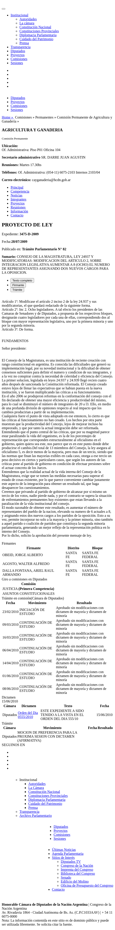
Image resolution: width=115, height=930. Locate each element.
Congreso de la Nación (77, 865)
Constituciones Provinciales (39, 31)
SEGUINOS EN (13, 745)
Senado (66, 877)
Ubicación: (10, 146)
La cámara (26, 23)
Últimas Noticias (64, 850)
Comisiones (19, 59)
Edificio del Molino (75, 881)
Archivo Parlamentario (35, 815)
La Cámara (36, 788)
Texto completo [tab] (22, 280)
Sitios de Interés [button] (63, 857)
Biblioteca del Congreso (78, 873)
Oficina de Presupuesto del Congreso (87, 885)
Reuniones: (10, 165)
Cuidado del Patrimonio (36, 39)
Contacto (17, 215)
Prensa (24, 43)
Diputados (18, 51)
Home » (8, 117)
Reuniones (18, 207)
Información (19, 211)
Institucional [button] (19, 15)
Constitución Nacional (35, 27)
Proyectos (18, 55)
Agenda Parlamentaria (68, 853)
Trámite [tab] (17, 289)
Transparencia (21, 47)
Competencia (20, 191)
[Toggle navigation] (3, 9)
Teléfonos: (9, 172)
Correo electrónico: (16, 180)
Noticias (16, 195)
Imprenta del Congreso (77, 869)
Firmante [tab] (18, 285)
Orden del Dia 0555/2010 (28, 715)
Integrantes (18, 199)
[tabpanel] (57, 419)
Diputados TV (71, 861)
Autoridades (28, 19)
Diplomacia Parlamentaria (37, 35)
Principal (17, 187)
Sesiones (17, 63)
